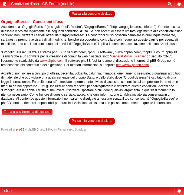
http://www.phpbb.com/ (132, 65)
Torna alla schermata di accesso (27, 112)
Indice (7, 190)
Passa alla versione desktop (92, 13)
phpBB (20, 129)
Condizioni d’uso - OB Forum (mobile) (42, 4)
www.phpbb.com (52, 61)
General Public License (128, 56)
